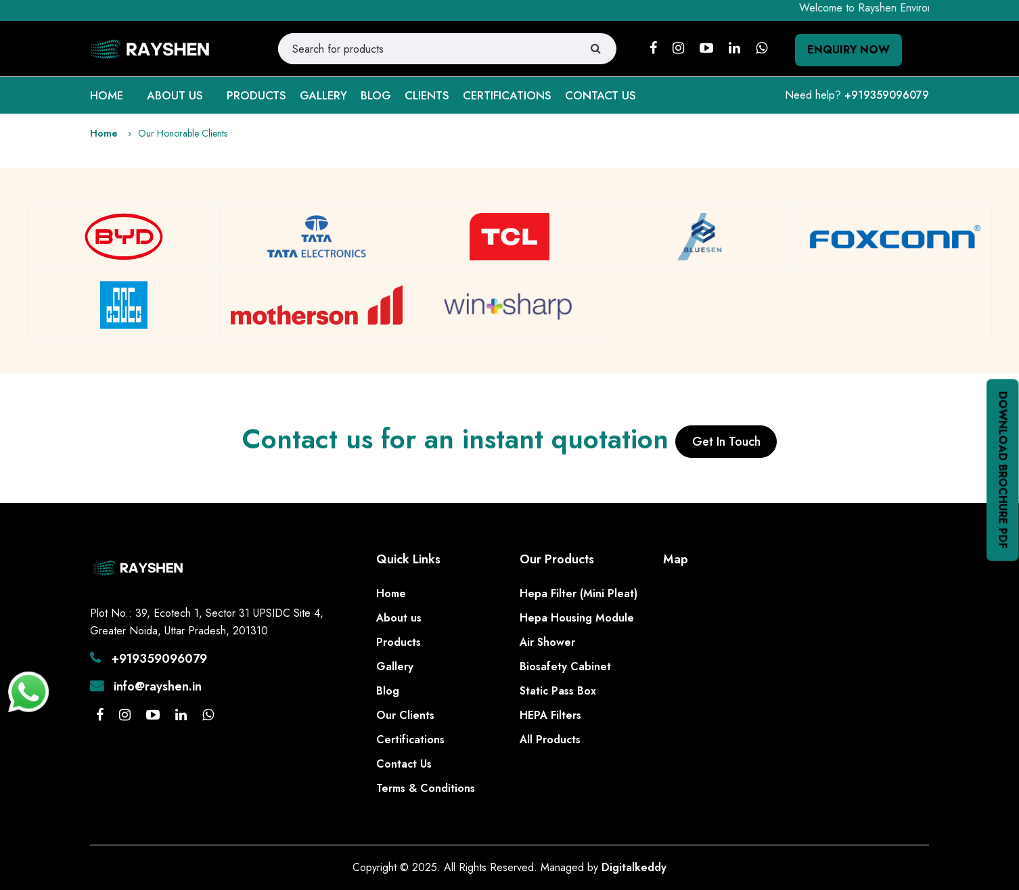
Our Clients (405, 715)
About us (399, 618)
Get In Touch (726, 441)
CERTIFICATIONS (507, 95)
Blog (387, 691)
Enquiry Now (848, 49)
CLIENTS (427, 95)
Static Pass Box (558, 691)
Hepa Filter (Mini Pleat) (578, 593)
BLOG (376, 95)
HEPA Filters (550, 715)
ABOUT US (175, 95)
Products (398, 642)
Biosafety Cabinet (565, 666)
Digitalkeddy (634, 867)
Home (104, 133)
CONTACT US (600, 95)
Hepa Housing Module (577, 618)
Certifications (410, 739)
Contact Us (404, 764)
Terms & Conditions (425, 788)
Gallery (394, 666)
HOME (106, 95)
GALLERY (323, 95)
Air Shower (547, 642)
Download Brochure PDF (1003, 470)
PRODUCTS (256, 95)
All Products (550, 739)
